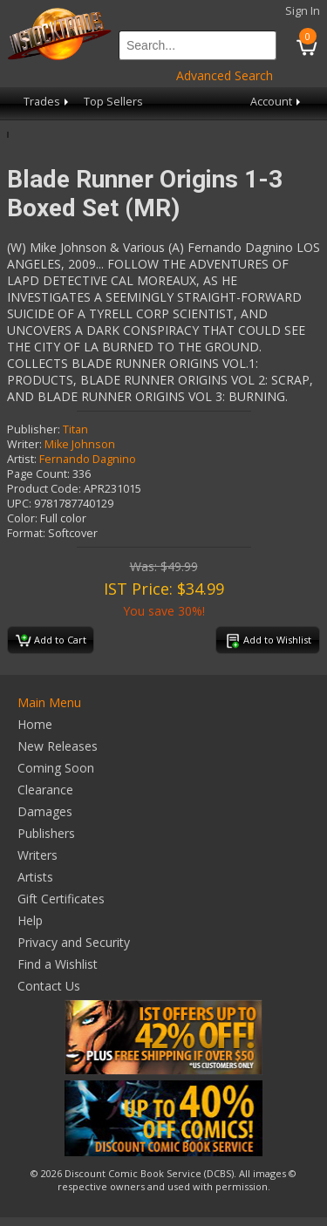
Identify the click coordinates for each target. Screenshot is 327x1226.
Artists (35, 876)
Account (276, 101)
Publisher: (33, 429)
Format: (26, 533)
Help (30, 920)
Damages (44, 811)
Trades (48, 101)
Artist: (22, 459)
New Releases (57, 746)
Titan (75, 429)
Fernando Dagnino (87, 459)
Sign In (302, 10)
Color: (22, 518)
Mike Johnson (79, 444)
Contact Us (48, 985)
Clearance (45, 789)
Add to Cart (51, 641)
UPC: (19, 503)
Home (34, 724)
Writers (37, 855)
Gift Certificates (61, 898)
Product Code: (44, 488)
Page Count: (38, 474)
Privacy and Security (73, 942)
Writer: (24, 444)
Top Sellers (113, 101)
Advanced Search (224, 75)
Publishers (46, 833)
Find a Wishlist (57, 964)
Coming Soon (55, 767)
